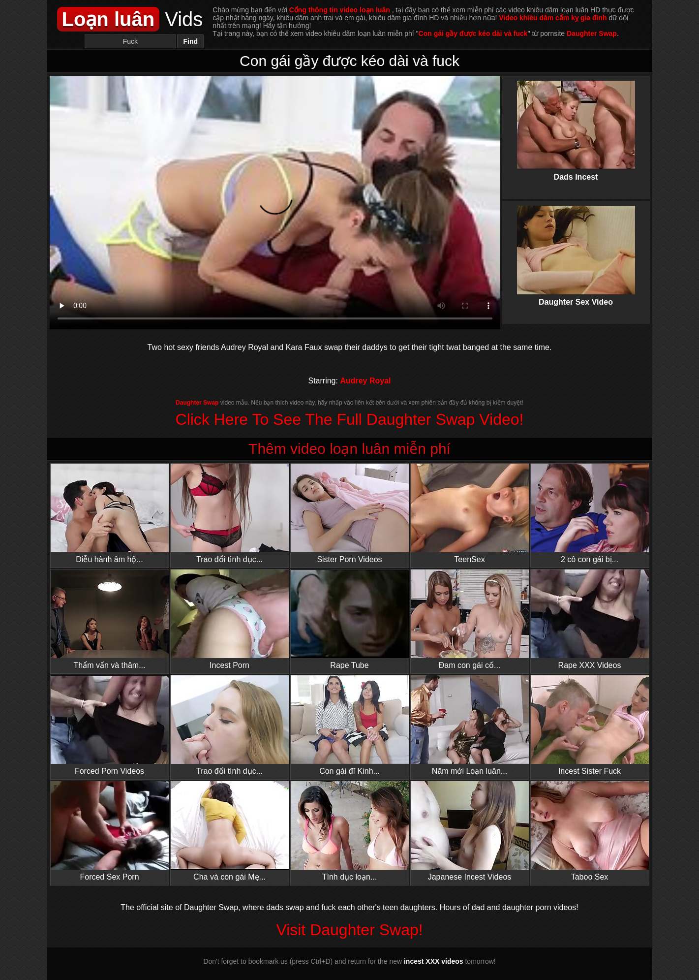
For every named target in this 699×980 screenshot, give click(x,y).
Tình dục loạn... (350, 831)
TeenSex (470, 514)
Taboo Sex (590, 831)
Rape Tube (350, 619)
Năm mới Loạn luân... (470, 725)
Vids (130, 19)
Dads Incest (576, 122)
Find (190, 41)
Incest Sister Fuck (590, 725)
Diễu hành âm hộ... (110, 514)
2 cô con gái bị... (590, 514)
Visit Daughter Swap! (349, 930)
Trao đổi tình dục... (230, 514)
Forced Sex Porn (110, 831)
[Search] (131, 41)
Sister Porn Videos (350, 514)
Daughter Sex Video (576, 247)
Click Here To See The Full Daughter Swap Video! (350, 419)
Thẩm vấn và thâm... (110, 619)
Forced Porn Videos (110, 725)
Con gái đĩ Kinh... (350, 725)
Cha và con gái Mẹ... (230, 831)
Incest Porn (230, 619)
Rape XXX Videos (590, 619)
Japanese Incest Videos (470, 831)
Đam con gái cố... (470, 619)
